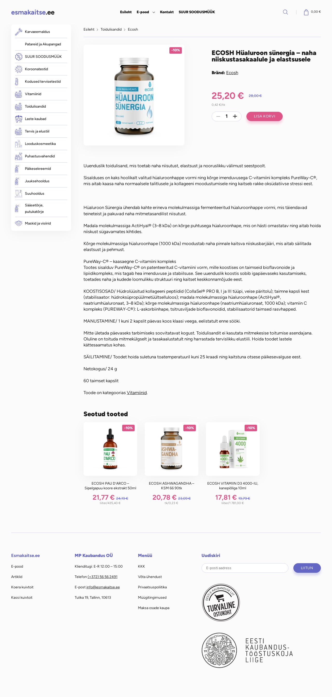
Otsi (285, 12)
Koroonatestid (31, 69)
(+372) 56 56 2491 (102, 576)
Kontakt (167, 12)
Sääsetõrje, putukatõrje (29, 208)
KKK (141, 566)
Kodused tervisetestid (38, 81)
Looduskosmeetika (35, 144)
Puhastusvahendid (35, 156)
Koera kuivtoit (22, 587)
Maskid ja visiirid (33, 223)
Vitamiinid (28, 94)
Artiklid (16, 576)
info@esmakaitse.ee (103, 587)
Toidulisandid (30, 106)
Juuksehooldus (32, 181)
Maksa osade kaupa (153, 607)
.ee (32, 12)
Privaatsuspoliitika (152, 587)
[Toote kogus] (226, 116)
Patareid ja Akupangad (43, 44)
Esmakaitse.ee (25, 555)
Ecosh (133, 29)
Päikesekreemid (33, 168)
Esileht (126, 12)
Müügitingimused (152, 597)
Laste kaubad (30, 119)
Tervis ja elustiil (32, 131)
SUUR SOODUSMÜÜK (197, 12)
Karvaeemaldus (32, 32)
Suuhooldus (29, 193)
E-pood (143, 12)
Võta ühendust (150, 576)
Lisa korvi (264, 116)
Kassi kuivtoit (21, 597)
